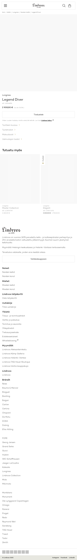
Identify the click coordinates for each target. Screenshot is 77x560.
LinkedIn (72, 557)
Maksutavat (7, 134)
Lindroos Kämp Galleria (13, 353)
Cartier (5, 404)
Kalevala (6, 467)
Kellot (9, 12)
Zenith (5, 542)
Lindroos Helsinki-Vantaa (14, 357)
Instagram (55, 557)
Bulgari (5, 400)
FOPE (4, 438)
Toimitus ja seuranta (11, 324)
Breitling (6, 396)
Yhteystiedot (8, 328)
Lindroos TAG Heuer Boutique (16, 362)
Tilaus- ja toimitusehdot (13, 315)
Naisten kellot (25, 12)
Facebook (64, 557)
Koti (3, 12)
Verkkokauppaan (38, 259)
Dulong (5, 425)
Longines (16, 12)
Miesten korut (8, 289)
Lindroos (6, 375)
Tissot (5, 534)
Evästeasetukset (10, 336)
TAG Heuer (7, 530)
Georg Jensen (8, 442)
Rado (4, 517)
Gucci (5, 450)
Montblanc (7, 492)
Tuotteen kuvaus (10, 125)
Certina (5, 408)
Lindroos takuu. (46, 120)
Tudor (4, 538)
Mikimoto (6, 483)
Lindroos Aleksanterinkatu (14, 349)
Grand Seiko (8, 446)
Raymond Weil (8, 521)
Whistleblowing (9, 340)
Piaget (5, 513)
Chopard (6, 412)
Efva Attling (7, 429)
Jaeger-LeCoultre (10, 463)
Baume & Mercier (10, 388)
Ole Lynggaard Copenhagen (15, 501)
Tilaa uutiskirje (9, 307)
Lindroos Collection (11, 475)
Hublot (5, 454)
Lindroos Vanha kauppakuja (15, 366)
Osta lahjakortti (9, 298)
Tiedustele (38, 114)
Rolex (4, 383)
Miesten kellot (8, 285)
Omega (5, 505)
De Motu (6, 417)
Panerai (5, 509)
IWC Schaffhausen (10, 459)
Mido (4, 479)
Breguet (6, 392)
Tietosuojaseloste (10, 332)
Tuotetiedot (7, 129)
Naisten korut (8, 276)
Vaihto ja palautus (10, 320)
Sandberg (6, 525)
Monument (7, 496)
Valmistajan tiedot (11, 139)
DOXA (5, 421)
